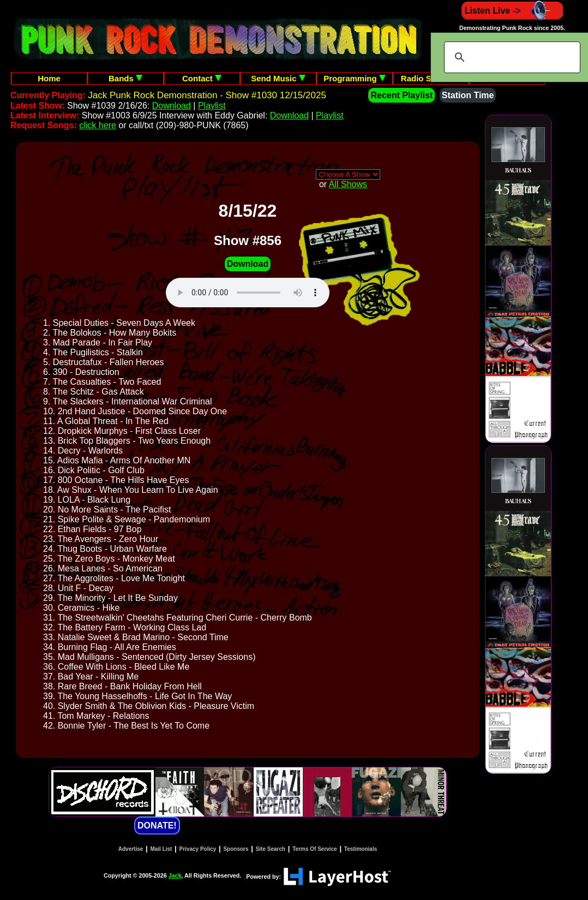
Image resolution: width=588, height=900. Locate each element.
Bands (125, 78)
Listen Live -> (512, 11)
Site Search (270, 849)
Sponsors (235, 849)
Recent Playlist (401, 95)
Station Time (468, 95)
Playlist (212, 105)
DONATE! (157, 825)
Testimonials (360, 849)
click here (97, 125)
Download (171, 105)
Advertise (130, 849)
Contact (201, 78)
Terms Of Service (314, 849)
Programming (354, 78)
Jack (175, 875)
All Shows (348, 184)
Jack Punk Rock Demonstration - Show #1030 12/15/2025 (207, 95)
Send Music (278, 78)
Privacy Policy (198, 849)
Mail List (161, 849)
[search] (510, 57)
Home (49, 78)
